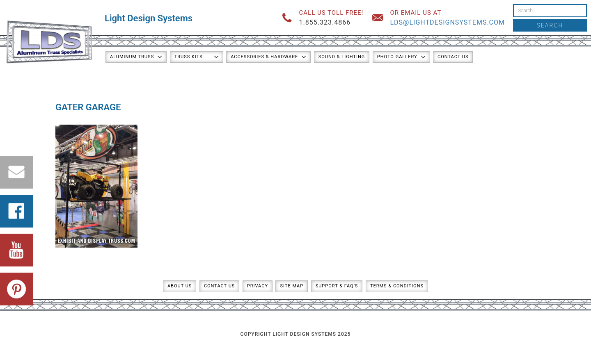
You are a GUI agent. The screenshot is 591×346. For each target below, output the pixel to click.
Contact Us (453, 56)
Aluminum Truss (132, 56)
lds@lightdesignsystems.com (447, 22)
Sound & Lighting (341, 56)
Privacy (257, 286)
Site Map (291, 286)
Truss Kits (188, 56)
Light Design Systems (148, 18)
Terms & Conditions (397, 286)
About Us (179, 286)
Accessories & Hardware (264, 56)
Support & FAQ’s (337, 286)
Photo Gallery (397, 56)
